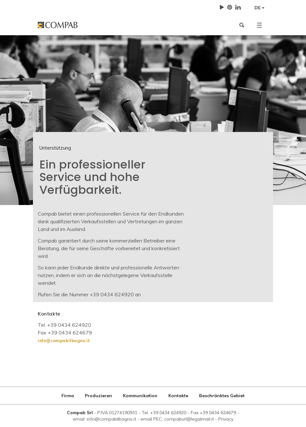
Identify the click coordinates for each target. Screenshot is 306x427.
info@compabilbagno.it (64, 340)
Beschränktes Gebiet (222, 395)
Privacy (225, 419)
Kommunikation (140, 395)
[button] (259, 25)
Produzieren (98, 395)
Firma (67, 395)
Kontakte (178, 395)
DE (259, 8)
